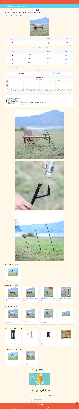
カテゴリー (31, 1)
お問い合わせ (45, 401)
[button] (10, 26)
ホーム (14, 1)
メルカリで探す (56, 73)
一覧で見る (16, 264)
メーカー (26, 1)
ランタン (11, 15)
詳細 (67, 42)
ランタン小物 (16, 15)
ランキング (18, 1)
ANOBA (21, 15)
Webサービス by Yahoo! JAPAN (39, 399)
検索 (22, 1)
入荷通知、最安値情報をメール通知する (40, 47)
